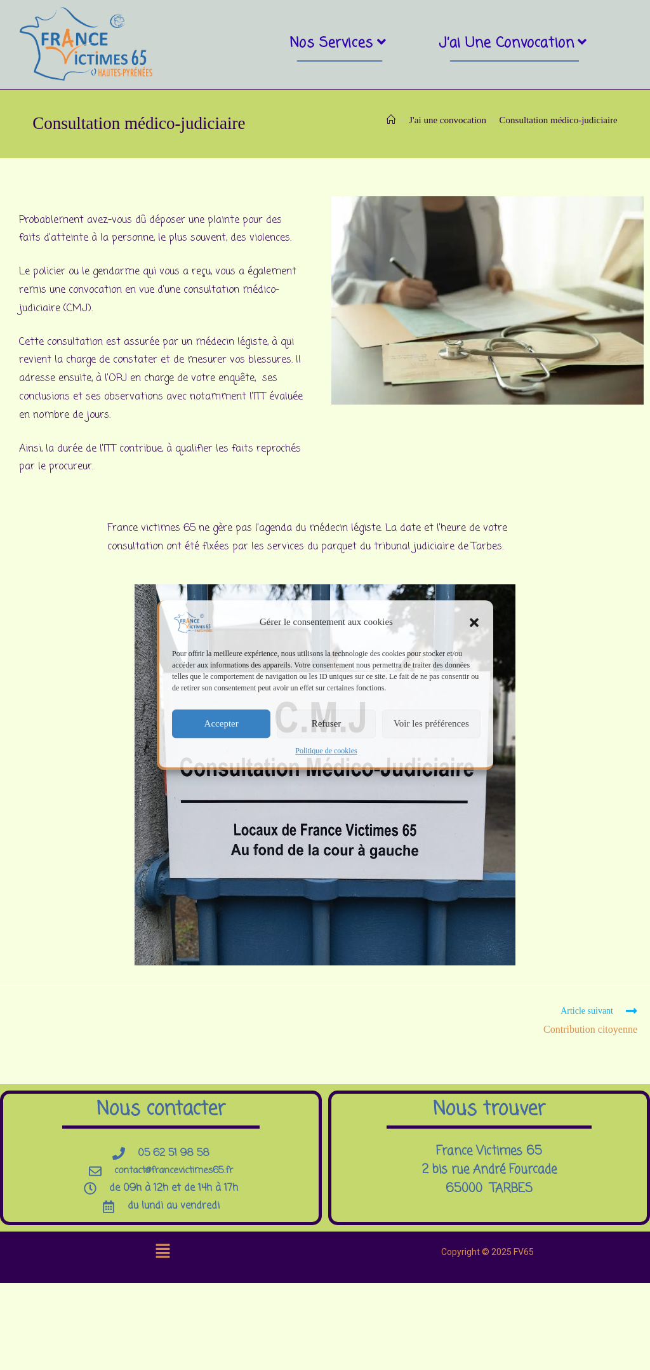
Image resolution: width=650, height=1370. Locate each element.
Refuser (327, 723)
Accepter (221, 723)
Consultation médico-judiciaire (559, 126)
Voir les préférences (431, 723)
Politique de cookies (326, 750)
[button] (474, 622)
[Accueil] (391, 126)
